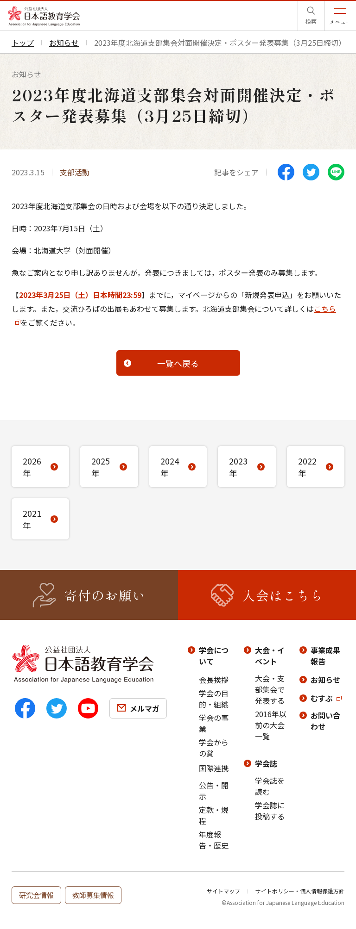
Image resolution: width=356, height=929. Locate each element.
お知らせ (325, 679)
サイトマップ (223, 891)
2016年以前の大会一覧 (270, 725)
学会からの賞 (214, 748)
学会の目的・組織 (214, 698)
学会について (214, 655)
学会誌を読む (270, 786)
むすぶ (322, 698)
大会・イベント (270, 655)
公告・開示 (214, 791)
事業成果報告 (325, 655)
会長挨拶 (214, 679)
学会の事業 (214, 723)
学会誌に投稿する (270, 810)
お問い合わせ (325, 721)
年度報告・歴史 (214, 840)
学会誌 (266, 763)
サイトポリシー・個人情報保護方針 (299, 891)
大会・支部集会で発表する (270, 689)
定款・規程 (214, 815)
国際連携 (214, 768)
